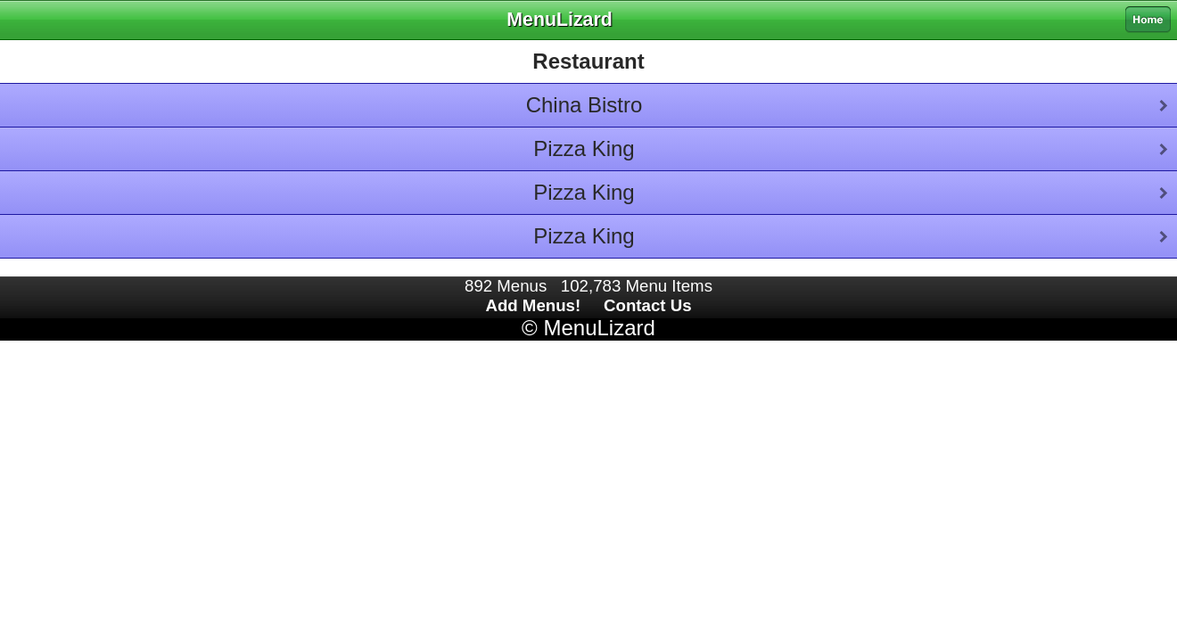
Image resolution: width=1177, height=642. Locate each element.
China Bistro (584, 105)
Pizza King (583, 148)
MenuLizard (598, 328)
